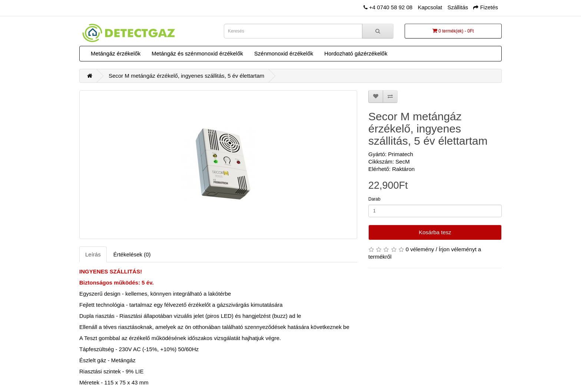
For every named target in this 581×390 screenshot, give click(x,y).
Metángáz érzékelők (115, 53)
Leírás (93, 254)
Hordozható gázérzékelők (355, 53)
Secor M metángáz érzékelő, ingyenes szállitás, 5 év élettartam (186, 76)
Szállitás (457, 7)
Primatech (400, 154)
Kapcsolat (430, 7)
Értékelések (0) (132, 254)
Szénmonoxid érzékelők (283, 53)
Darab (374, 199)
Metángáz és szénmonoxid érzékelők (197, 53)
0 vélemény (420, 249)
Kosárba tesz (435, 232)
